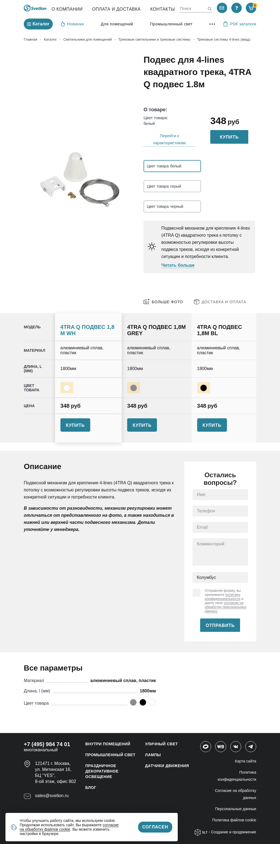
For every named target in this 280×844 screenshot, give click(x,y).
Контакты (162, 9)
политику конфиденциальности (223, 597)
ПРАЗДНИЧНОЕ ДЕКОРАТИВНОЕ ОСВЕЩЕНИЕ (101, 771)
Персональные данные (235, 809)
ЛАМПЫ (153, 755)
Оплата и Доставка (116, 9)
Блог (90, 787)
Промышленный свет (171, 24)
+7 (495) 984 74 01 (47, 744)
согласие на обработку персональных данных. (226, 607)
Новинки (72, 23)
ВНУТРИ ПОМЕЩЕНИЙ (107, 744)
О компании (67, 9)
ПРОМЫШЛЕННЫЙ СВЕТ (110, 755)
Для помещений (117, 24)
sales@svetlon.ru (52, 795)
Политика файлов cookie (234, 820)
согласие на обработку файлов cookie (69, 827)
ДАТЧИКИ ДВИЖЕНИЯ (167, 766)
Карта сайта (245, 761)
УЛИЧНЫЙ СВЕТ (161, 744)
